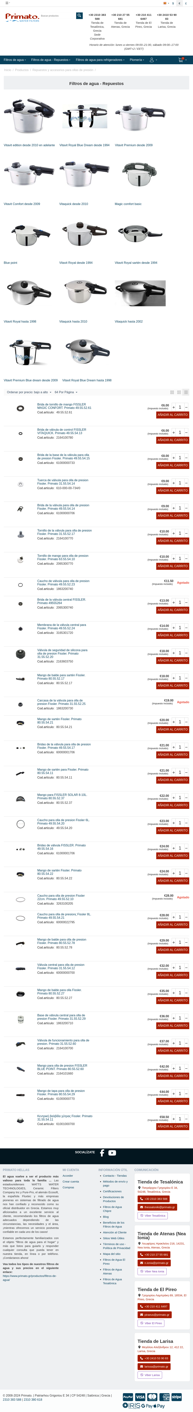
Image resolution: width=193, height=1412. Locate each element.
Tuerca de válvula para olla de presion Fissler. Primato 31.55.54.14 (62, 482)
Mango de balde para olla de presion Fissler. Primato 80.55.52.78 (61, 941)
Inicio (7, 70)
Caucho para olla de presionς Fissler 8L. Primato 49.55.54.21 (64, 916)
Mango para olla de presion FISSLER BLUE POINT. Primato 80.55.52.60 (62, 1067)
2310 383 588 (12, 1399)
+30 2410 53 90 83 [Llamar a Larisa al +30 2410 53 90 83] (154, 1358)
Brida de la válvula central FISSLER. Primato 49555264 (61, 601)
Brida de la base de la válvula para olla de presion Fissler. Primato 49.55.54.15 (63, 456)
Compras (68, 1187)
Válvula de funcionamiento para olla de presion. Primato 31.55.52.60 (63, 1042)
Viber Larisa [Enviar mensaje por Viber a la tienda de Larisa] (150, 1375)
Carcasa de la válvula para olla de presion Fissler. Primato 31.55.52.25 (61, 702)
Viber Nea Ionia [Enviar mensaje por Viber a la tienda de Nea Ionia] (152, 1271)
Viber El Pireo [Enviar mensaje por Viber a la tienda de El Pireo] (151, 1323)
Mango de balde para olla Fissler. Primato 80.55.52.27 (59, 991)
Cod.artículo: (45, 412)
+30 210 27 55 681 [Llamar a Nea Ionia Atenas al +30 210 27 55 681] (154, 1254)
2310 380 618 (33, 1399)
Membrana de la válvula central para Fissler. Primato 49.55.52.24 (61, 626)
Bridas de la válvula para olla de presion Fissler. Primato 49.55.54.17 (64, 746)
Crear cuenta (71, 1181)
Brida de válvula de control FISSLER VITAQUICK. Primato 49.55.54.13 (61, 431)
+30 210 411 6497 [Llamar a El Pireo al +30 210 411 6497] (153, 1306)
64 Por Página (66, 392)
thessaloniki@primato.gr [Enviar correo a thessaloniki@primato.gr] (157, 1207)
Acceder (68, 1175)
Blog (106, 1216)
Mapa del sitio (112, 1253)
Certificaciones (112, 1191)
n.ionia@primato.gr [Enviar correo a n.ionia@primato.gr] (154, 1262)
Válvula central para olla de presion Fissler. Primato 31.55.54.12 (60, 966)
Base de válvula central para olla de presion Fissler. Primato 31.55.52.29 (61, 1017)
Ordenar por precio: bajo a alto (29, 392)
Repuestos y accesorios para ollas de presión (62, 70)
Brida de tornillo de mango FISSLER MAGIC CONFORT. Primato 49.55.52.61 (64, 406)
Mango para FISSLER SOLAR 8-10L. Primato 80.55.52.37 (62, 796)
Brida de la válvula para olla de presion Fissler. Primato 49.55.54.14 (63, 507)
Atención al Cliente (115, 1232)
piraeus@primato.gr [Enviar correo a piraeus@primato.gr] (154, 1314)
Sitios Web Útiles (113, 1238)
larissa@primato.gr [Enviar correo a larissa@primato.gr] (154, 1366)
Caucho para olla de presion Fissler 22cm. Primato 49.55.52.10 (61, 897)
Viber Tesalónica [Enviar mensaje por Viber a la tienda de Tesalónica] (152, 1215)
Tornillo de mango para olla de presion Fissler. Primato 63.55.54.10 (62, 557)
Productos (22, 70)
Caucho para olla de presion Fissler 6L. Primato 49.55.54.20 (63, 821)
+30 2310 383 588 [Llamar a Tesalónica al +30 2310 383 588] (153, 1198)
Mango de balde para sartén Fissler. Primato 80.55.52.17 (61, 677)
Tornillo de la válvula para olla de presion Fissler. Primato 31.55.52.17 (64, 532)
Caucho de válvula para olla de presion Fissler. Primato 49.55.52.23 (63, 582)
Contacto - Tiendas (115, 1175)
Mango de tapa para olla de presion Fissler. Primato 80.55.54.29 (61, 1092)
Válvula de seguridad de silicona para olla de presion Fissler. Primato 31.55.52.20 (62, 654)
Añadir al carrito (173, 414)
